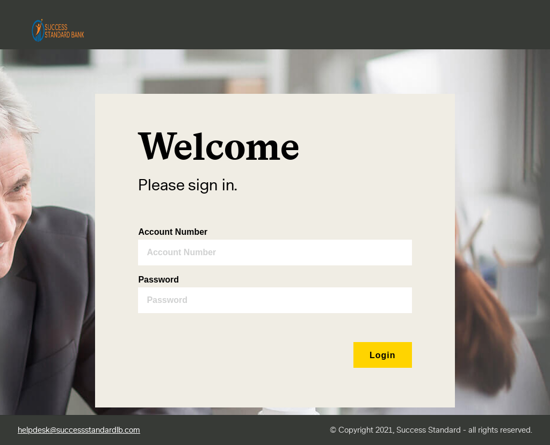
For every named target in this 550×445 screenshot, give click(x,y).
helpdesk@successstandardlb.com (79, 430)
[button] (382, 355)
